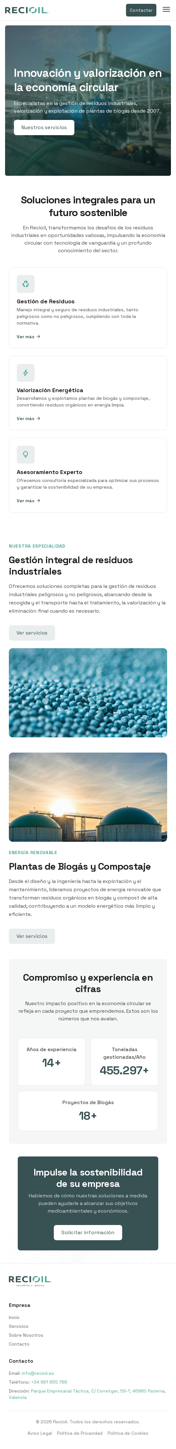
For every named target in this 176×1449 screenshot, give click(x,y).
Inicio (14, 1317)
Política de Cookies (128, 1433)
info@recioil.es (38, 1373)
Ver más (29, 336)
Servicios (18, 1326)
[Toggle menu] (166, 10)
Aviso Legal (40, 1433)
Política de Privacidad (80, 1433)
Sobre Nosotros (26, 1335)
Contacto (19, 1344)
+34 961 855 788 (49, 1382)
